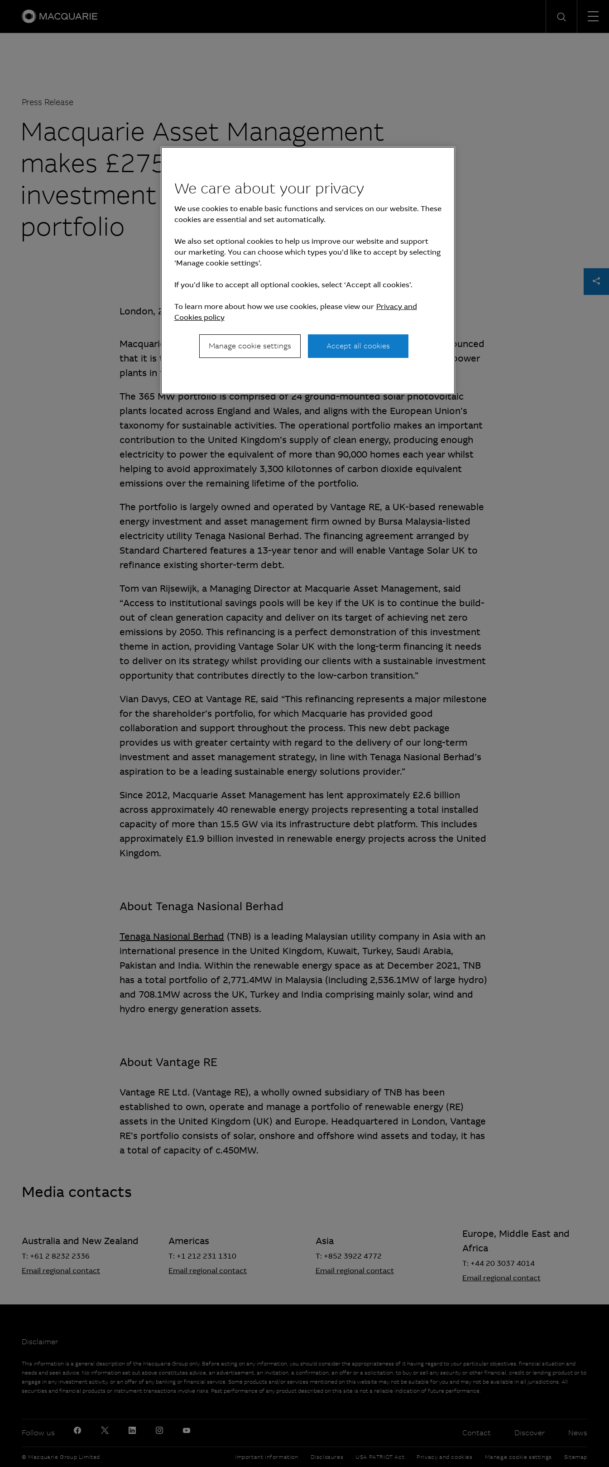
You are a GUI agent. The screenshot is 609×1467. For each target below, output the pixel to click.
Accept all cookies (358, 346)
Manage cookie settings (250, 346)
